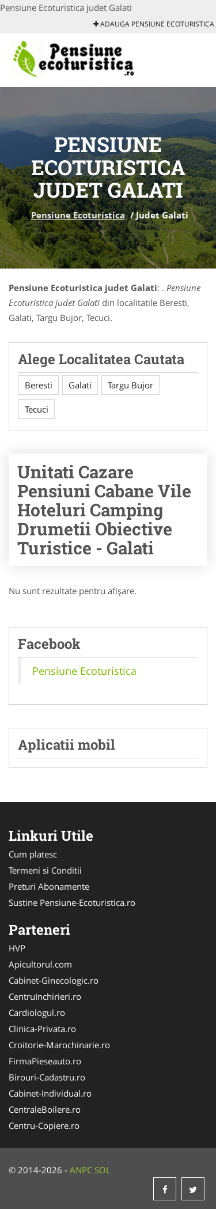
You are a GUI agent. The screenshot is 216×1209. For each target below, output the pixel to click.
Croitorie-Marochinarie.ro (59, 1045)
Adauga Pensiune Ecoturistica (153, 24)
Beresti (38, 385)
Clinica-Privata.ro (42, 1028)
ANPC (81, 1170)
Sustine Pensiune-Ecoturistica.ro (72, 902)
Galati (80, 385)
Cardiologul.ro (37, 1012)
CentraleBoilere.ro (45, 1109)
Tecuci (36, 409)
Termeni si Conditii (45, 870)
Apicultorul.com (40, 964)
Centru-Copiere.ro (44, 1125)
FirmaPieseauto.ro (45, 1061)
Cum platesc (33, 854)
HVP (17, 948)
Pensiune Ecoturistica (78, 215)
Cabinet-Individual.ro (50, 1093)
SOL (102, 1170)
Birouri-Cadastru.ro (47, 1077)
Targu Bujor (130, 385)
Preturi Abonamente (49, 886)
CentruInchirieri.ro (45, 996)
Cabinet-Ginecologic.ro (53, 980)
